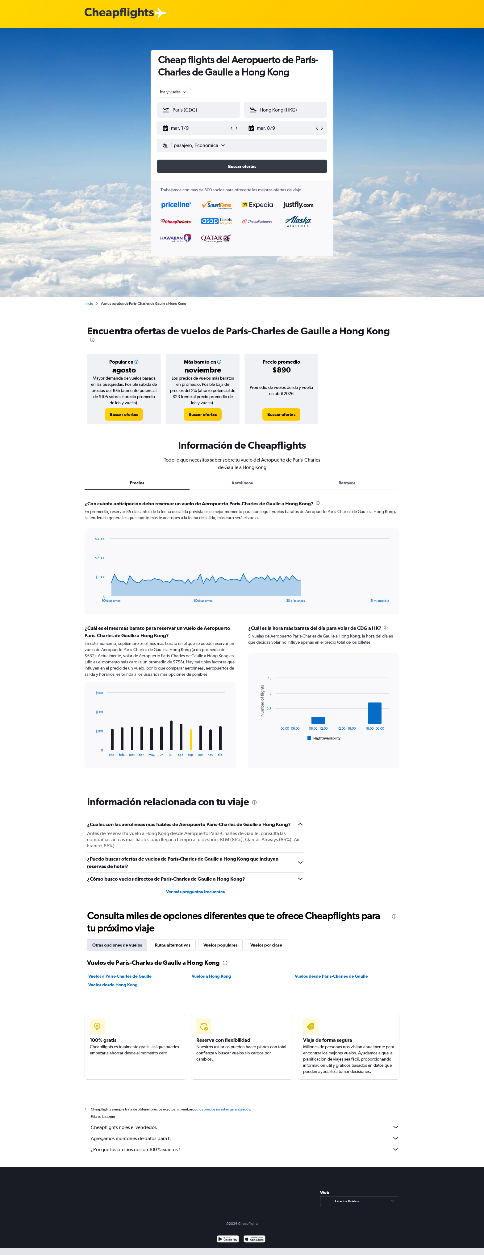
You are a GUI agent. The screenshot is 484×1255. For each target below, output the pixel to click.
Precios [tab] (137, 482)
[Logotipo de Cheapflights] (119, 13)
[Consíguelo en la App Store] (254, 1240)
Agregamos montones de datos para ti (245, 1138)
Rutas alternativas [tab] (172, 945)
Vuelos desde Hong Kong (113, 984)
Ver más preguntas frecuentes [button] (195, 891)
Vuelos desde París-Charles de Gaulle (331, 976)
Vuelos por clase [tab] (266, 945)
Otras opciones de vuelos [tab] (117, 945)
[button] (195, 128)
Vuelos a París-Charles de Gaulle (120, 976)
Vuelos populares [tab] (220, 945)
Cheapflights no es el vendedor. (245, 1127)
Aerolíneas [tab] (242, 482)
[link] (124, 414)
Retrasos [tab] (347, 482)
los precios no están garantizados (224, 1109)
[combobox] (173, 92)
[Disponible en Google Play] (227, 1240)
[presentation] (92, 340)
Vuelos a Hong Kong (211, 976)
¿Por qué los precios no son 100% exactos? (245, 1149)
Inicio (89, 303)
